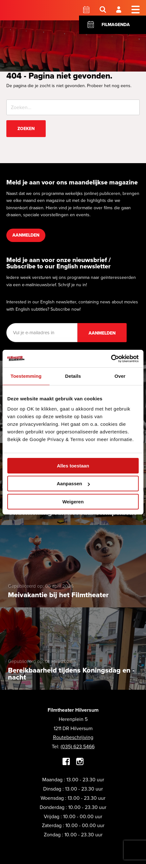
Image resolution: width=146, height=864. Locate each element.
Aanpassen (73, 483)
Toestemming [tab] (26, 376)
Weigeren (72, 501)
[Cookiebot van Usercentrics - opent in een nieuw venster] (111, 359)
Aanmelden (25, 235)
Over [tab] (120, 376)
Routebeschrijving (73, 737)
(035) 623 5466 (78, 746)
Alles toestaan (73, 465)
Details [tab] (73, 376)
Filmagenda (116, 24)
